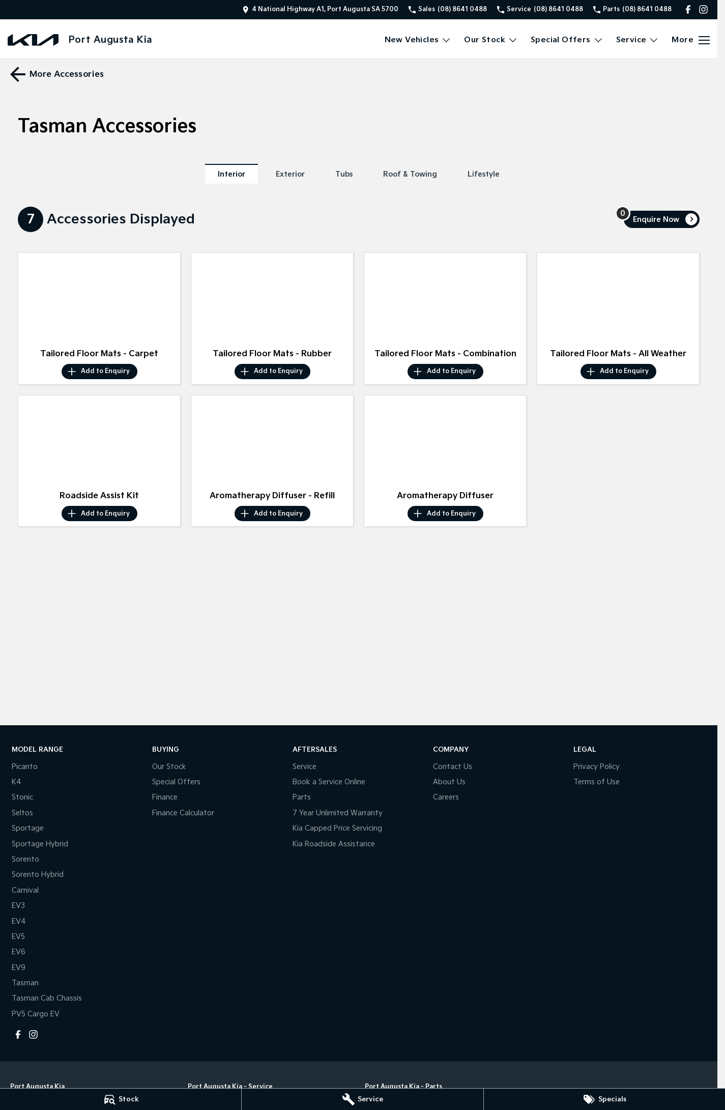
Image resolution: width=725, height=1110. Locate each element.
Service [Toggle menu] (637, 40)
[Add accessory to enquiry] (99, 371)
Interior (231, 174)
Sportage (28, 828)
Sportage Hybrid (40, 844)
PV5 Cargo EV (36, 1014)
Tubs (344, 174)
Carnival (25, 890)
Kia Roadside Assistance (334, 844)
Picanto (25, 766)
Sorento (25, 859)
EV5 (18, 936)
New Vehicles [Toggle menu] (418, 40)
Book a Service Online (329, 782)
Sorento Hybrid (38, 874)
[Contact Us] (320, 9)
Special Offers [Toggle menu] (567, 40)
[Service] (362, 1099)
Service (304, 766)
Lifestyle (484, 174)
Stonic (22, 797)
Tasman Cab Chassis (47, 998)
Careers (446, 797)
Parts (302, 797)
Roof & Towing (410, 174)
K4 (16, 782)
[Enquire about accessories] (662, 219)
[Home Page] (33, 40)
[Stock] (120, 1099)
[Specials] (604, 1099)
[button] (99, 298)
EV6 (18, 952)
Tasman (25, 983)
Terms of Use (596, 782)
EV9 (18, 967)
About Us (449, 782)
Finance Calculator (183, 813)
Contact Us (452, 766)
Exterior (290, 174)
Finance (165, 797)
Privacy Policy (596, 766)
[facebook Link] (688, 9)
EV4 (19, 921)
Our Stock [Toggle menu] (491, 40)
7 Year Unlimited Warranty (338, 813)
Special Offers (176, 782)
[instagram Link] (703, 9)
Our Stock (169, 766)
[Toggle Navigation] (691, 40)
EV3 (18, 905)
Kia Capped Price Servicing (337, 828)
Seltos (22, 813)
